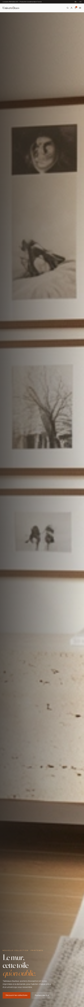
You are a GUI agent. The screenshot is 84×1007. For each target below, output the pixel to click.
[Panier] (75, 8)
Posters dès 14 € (42, 996)
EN (80, 2)
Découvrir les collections (16, 996)
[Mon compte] (71, 8)
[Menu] (80, 8)
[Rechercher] (67, 8)
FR (75, 2)
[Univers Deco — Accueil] (11, 8)
